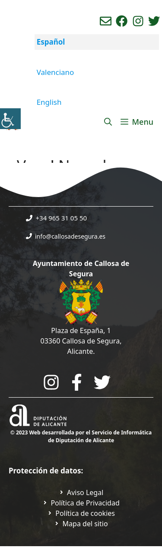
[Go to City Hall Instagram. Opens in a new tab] (51, 382)
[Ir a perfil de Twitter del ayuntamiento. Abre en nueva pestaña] (154, 21)
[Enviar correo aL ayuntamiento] (106, 21)
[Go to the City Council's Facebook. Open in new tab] (76, 382)
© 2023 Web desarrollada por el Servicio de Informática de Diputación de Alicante (81, 436)
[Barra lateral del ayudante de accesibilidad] (10, 118)
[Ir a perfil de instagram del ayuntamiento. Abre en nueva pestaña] (138, 21)
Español (51, 42)
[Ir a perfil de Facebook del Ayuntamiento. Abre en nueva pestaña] (122, 21)
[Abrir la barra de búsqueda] (108, 122)
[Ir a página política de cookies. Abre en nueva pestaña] (81, 513)
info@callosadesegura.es (70, 236)
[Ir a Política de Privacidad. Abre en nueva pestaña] (81, 492)
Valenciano (55, 72)
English (49, 102)
